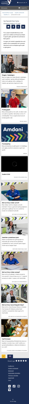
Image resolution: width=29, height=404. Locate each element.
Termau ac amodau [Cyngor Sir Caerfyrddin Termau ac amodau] (13, 375)
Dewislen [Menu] (4, 8)
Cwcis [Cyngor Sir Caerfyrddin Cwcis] (9, 380)
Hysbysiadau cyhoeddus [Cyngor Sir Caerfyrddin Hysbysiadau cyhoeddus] (14, 373)
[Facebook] (14, 386)
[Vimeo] (10, 389)
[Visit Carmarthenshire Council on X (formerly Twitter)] (10, 386)
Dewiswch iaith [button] (22, 2)
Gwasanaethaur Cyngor (7, 12)
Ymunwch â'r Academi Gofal (20, 177)
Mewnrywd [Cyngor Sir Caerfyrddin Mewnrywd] (11, 371)
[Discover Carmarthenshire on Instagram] (19, 386)
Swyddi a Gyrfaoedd (19, 12)
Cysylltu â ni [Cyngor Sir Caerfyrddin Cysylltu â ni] (11, 366)
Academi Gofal (6, 174)
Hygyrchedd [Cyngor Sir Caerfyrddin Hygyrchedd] (11, 378)
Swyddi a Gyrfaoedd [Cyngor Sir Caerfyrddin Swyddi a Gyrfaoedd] (13, 368)
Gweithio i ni (6, 14)
